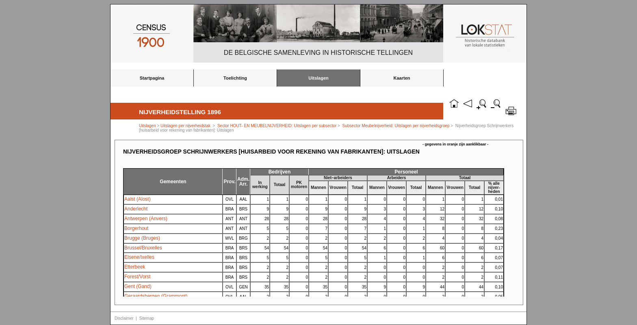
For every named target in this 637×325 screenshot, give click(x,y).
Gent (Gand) (138, 286)
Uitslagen (318, 78)
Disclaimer (124, 318)
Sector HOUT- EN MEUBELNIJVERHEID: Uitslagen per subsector (276, 126)
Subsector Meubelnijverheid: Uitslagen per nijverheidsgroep (396, 126)
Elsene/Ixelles (139, 257)
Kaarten (402, 78)
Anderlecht (135, 209)
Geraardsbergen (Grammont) (155, 296)
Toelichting (235, 78)
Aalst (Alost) (137, 199)
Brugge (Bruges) (142, 238)
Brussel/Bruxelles (143, 248)
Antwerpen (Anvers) (145, 218)
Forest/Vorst (137, 277)
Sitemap (146, 318)
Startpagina (152, 78)
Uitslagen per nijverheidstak (185, 126)
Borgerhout (136, 228)
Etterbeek (134, 267)
